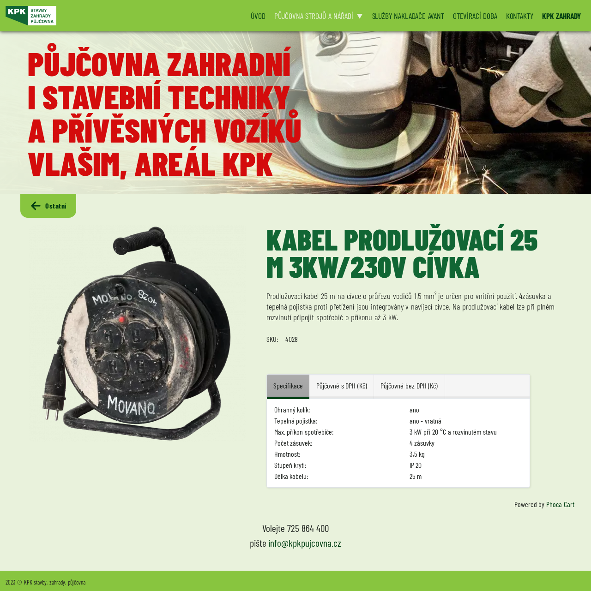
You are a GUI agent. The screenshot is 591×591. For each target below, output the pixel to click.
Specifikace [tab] (288, 385)
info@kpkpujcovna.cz (304, 543)
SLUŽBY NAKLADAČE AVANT (408, 16)
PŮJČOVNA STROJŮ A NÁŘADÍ (313, 16)
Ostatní (48, 205)
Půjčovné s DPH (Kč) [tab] (341, 385)
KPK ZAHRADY (561, 16)
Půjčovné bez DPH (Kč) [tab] (409, 385)
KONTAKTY (519, 16)
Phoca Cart (560, 504)
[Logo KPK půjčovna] (122, 15)
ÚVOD (258, 16)
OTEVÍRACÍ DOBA (475, 16)
